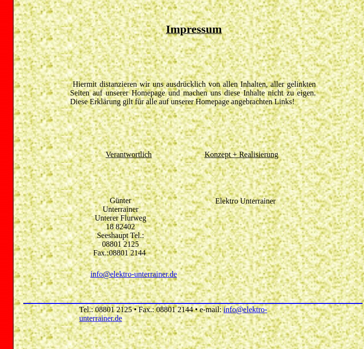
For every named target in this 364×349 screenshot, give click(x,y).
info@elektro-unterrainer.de (134, 274)
